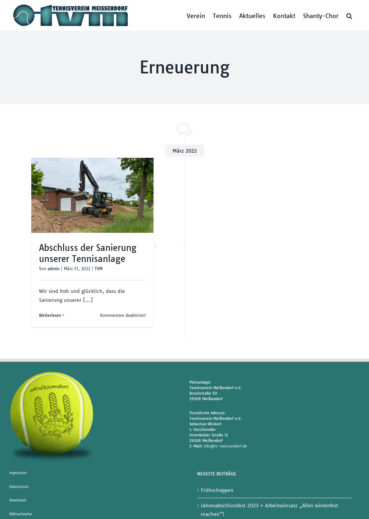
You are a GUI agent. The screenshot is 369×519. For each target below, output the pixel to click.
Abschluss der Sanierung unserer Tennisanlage (88, 253)
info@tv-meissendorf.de (225, 446)
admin (54, 268)
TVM (99, 268)
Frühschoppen (217, 490)
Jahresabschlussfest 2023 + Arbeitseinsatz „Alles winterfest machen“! (269, 509)
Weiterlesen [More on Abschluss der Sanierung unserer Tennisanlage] (50, 315)
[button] (349, 15)
